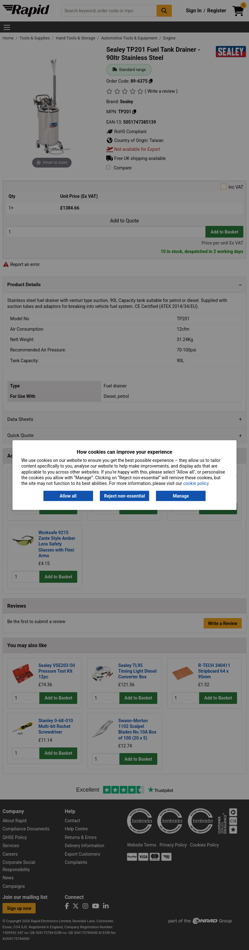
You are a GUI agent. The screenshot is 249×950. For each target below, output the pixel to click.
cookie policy (196, 483)
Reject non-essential (124, 496)
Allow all (68, 496)
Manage (181, 496)
